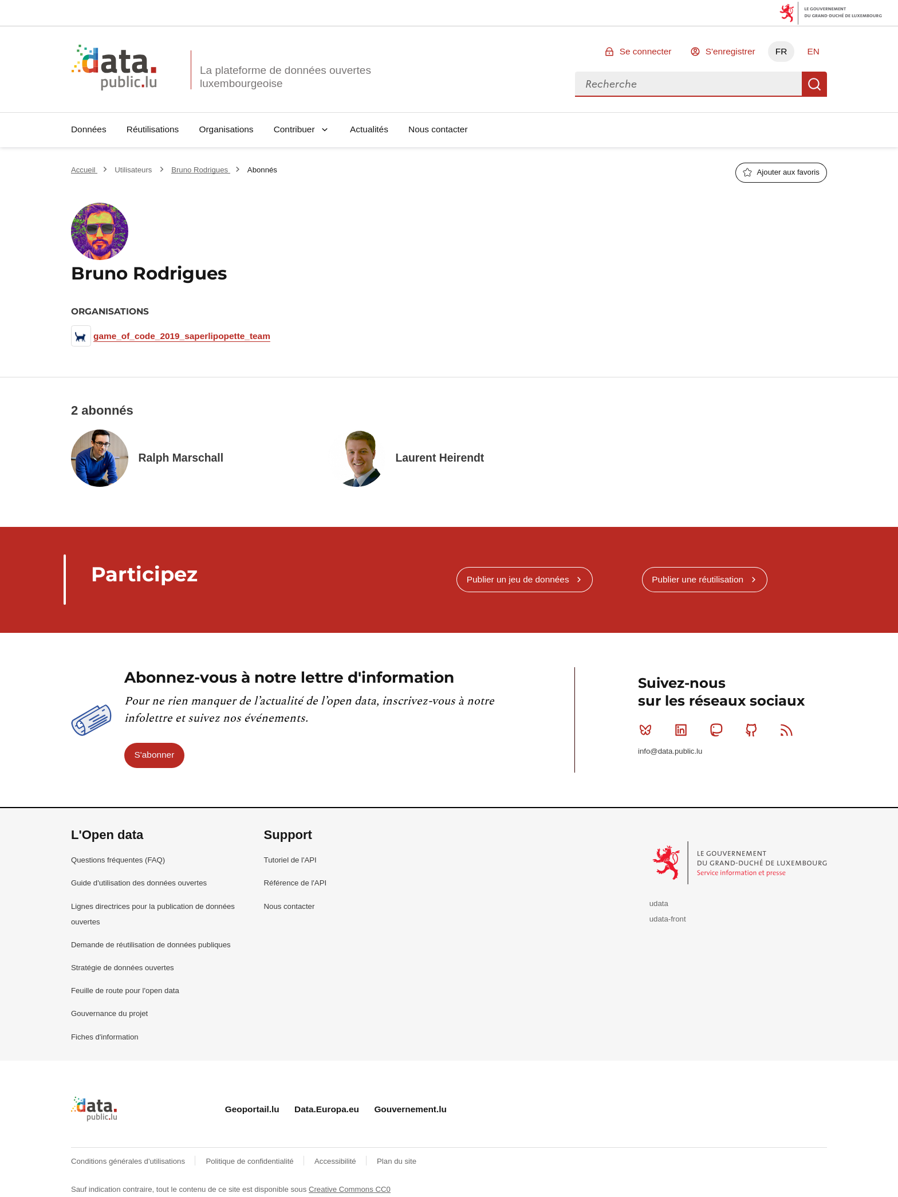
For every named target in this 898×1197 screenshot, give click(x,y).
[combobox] (688, 84)
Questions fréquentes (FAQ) (118, 860)
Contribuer (294, 129)
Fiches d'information (105, 1037)
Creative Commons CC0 (350, 1189)
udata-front (667, 919)
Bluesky (648, 729)
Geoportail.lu (252, 1109)
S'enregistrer (730, 51)
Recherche (814, 84)
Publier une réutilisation (697, 579)
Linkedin (684, 729)
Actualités (369, 129)
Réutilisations (153, 129)
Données (89, 129)
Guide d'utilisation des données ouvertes (139, 883)
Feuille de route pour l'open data (125, 990)
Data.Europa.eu (326, 1109)
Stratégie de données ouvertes (122, 967)
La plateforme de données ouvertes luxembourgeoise (285, 76)
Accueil (84, 170)
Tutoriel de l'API (290, 860)
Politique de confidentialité (251, 1161)
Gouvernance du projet (109, 1013)
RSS (789, 729)
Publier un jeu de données (518, 579)
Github (754, 729)
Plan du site (396, 1161)
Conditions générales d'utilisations (129, 1161)
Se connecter (646, 51)
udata (658, 903)
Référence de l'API (295, 883)
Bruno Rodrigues (200, 170)
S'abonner (155, 754)
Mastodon (718, 729)
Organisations (226, 129)
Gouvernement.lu (410, 1109)
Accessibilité (336, 1161)
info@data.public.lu (670, 751)
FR (781, 51)
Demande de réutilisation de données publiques (151, 944)
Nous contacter (438, 129)
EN (813, 51)
